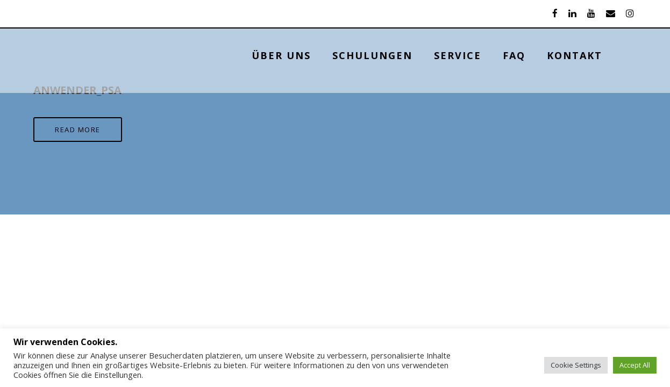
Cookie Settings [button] (576, 365)
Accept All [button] (634, 365)
